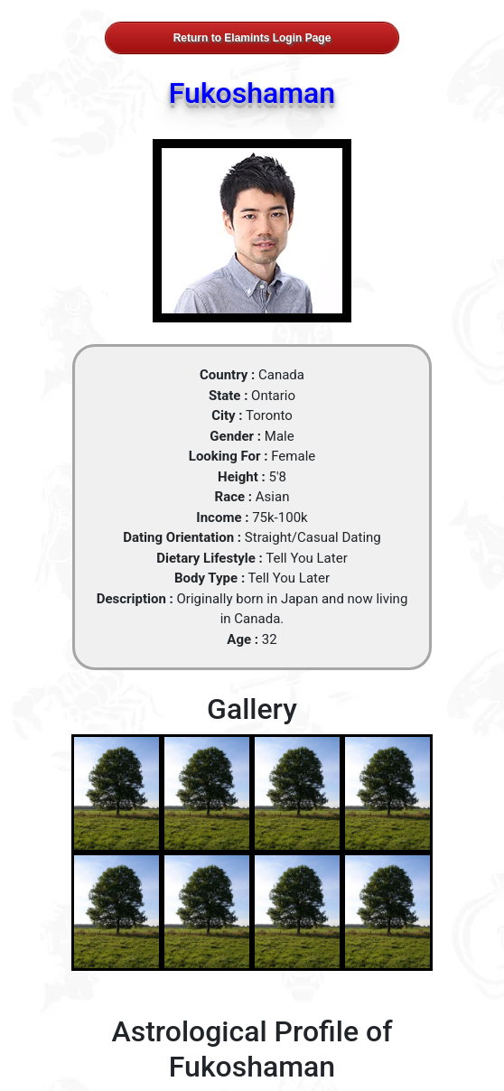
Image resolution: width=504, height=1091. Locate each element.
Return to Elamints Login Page (252, 38)
